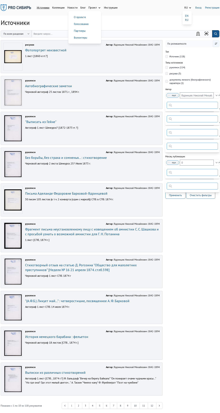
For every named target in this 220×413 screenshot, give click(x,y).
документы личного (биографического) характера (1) (190, 81)
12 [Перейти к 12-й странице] (152, 405)
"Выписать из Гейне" (40, 122)
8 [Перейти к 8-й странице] (120, 405)
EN (186, 15)
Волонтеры (80, 37)
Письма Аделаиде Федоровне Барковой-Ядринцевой (66, 193)
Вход (198, 7)
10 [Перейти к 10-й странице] (135, 405)
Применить (175, 195)
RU (186, 19)
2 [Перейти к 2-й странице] (78, 405)
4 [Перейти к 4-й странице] (92, 405)
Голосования (81, 24)
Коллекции (58, 7)
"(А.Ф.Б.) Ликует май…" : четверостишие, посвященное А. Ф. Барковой (77, 301)
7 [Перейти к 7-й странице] (113, 405)
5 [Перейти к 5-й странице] (99, 405)
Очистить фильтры (201, 195)
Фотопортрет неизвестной (45, 50)
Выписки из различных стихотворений (55, 372)
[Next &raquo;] (159, 405)
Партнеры (80, 30)
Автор (168, 89)
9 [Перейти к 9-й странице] (127, 405)
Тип (167, 51)
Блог (83, 7)
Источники (43, 7)
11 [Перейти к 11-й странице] (143, 405)
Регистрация (212, 7)
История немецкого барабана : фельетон (56, 337)
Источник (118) (177, 56)
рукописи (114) (177, 67)
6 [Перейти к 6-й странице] (106, 405)
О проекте (80, 17)
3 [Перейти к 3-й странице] (85, 405)
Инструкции (111, 7)
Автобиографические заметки (48, 86)
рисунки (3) (175, 73)
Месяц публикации (175, 156)
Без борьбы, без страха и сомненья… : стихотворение (66, 157)
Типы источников (174, 62)
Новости (72, 7)
